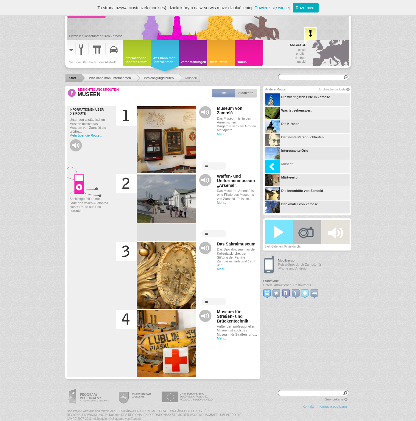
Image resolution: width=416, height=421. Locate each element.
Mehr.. (221, 134)
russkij (301, 61)
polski (302, 49)
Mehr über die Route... (86, 135)
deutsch (300, 58)
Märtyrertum (282, 180)
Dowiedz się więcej (272, 7)
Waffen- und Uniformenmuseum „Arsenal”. (236, 181)
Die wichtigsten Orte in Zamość (297, 99)
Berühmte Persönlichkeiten (294, 140)
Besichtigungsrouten (98, 89)
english (301, 53)
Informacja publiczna (332, 406)
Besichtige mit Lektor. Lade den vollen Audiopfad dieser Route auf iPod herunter (89, 204)
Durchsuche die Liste (331, 89)
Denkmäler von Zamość (291, 207)
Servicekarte (334, 399)
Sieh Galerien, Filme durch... (284, 246)
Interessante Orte (286, 153)
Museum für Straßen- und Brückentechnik (232, 316)
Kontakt (308, 406)
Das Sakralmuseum (236, 244)
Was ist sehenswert (288, 113)
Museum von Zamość (230, 110)
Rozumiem (306, 7)
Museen (279, 166)
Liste (223, 93)
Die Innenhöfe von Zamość (294, 193)
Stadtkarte (245, 93)
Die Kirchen (282, 126)
